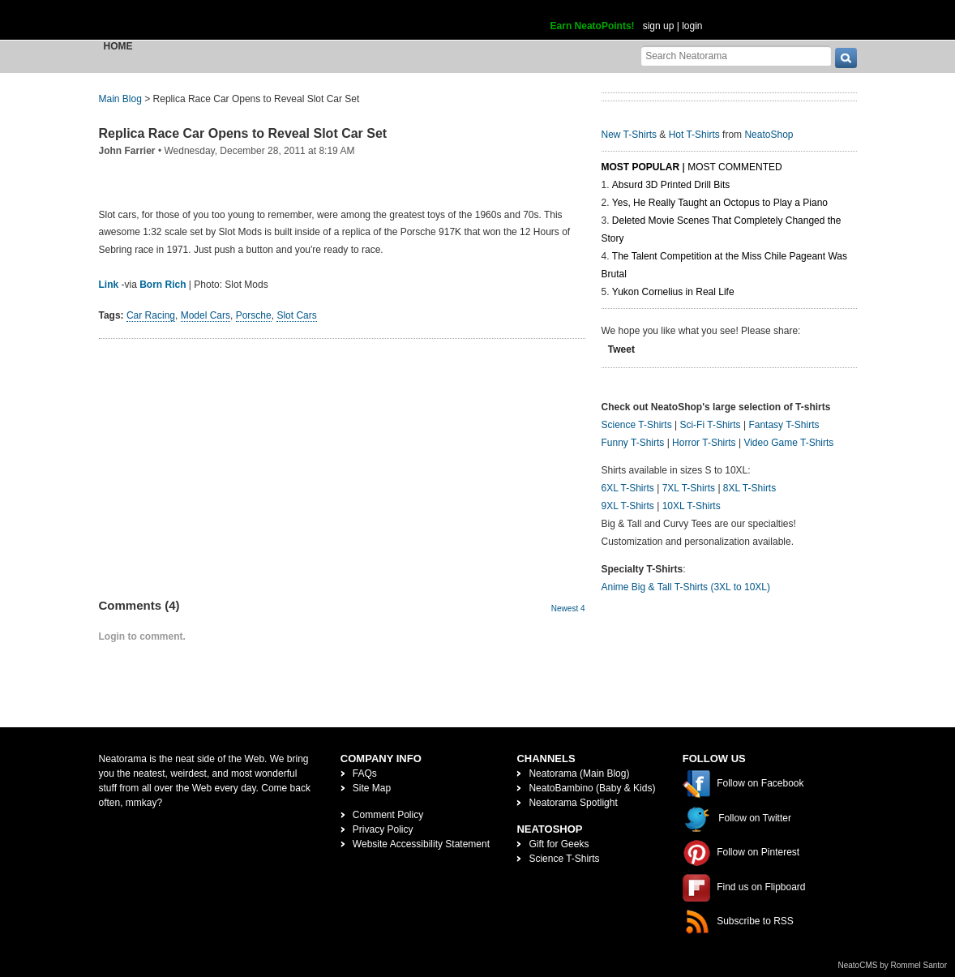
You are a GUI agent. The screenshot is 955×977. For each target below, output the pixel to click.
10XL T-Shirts (691, 506)
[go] (846, 58)
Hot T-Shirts (694, 134)
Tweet (621, 349)
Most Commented (734, 167)
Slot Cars (296, 315)
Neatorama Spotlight (573, 802)
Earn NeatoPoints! (592, 26)
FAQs (365, 773)
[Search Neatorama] (736, 55)
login (692, 26)
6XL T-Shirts (628, 488)
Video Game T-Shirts (788, 442)
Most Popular (641, 167)
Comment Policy (388, 815)
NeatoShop (768, 134)
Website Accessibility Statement (421, 844)
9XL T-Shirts (628, 506)
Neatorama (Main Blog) (579, 773)
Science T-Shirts (637, 425)
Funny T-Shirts (633, 442)
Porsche (254, 315)
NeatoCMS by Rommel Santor (893, 965)
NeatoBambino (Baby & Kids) (592, 788)
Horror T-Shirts (703, 442)
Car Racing (150, 315)
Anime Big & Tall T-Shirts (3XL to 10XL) (686, 587)
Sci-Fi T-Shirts (709, 425)
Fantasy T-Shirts (783, 425)
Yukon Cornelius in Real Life (673, 292)
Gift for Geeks (559, 844)
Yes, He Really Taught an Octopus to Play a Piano (720, 202)
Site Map (372, 788)
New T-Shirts (629, 134)
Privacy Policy (383, 829)
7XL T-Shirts (688, 488)
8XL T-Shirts (749, 488)
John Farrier (127, 150)
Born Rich (162, 284)
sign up (658, 26)
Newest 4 (568, 608)
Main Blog (120, 99)
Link (109, 284)
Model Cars (205, 315)
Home (118, 46)
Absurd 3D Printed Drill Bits (671, 185)
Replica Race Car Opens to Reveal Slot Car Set (243, 133)
